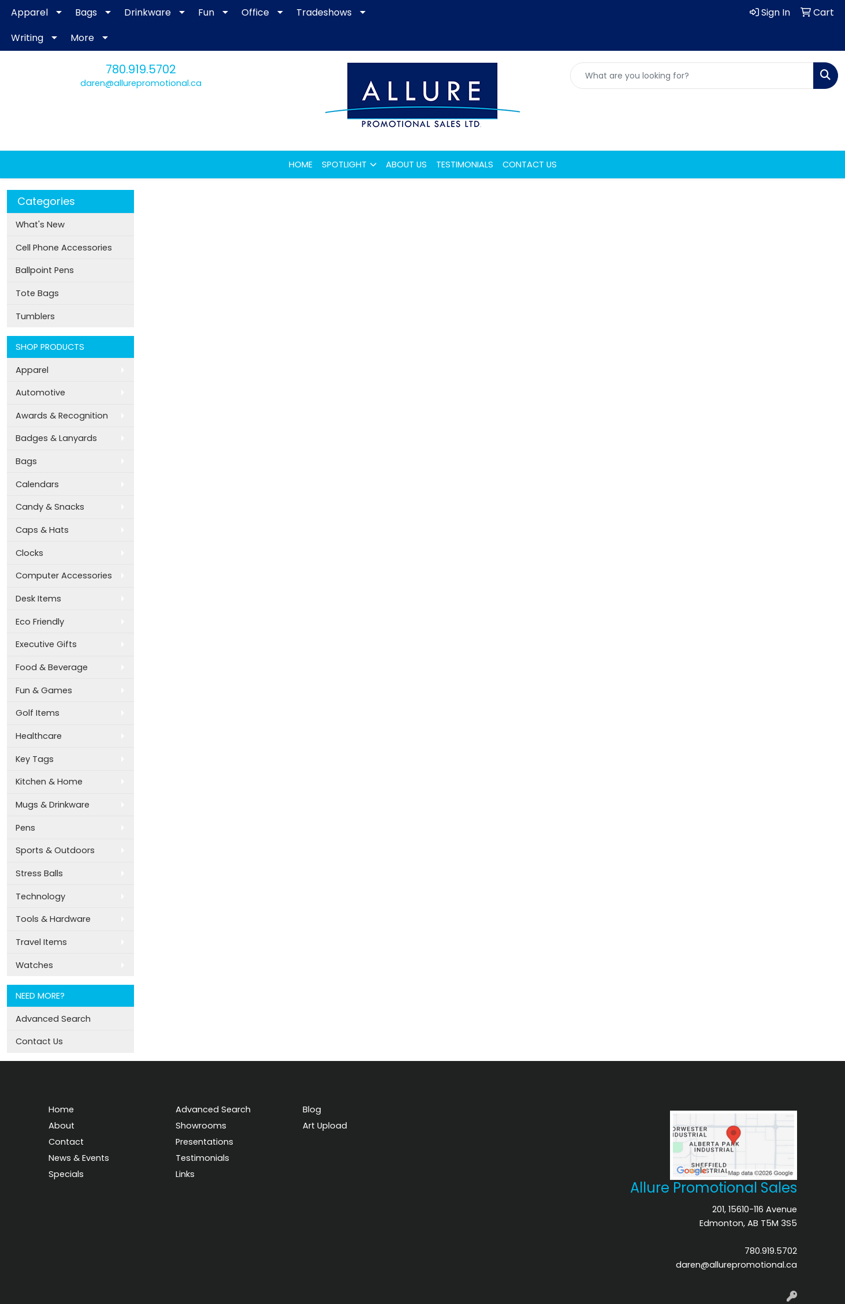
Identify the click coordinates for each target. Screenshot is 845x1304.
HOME (300, 164)
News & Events (79, 1158)
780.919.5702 (141, 69)
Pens (25, 828)
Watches (34, 965)
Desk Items (38, 598)
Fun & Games (44, 690)
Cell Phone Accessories (64, 247)
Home (61, 1109)
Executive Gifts (46, 644)
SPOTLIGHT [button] (344, 164)
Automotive (40, 392)
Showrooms (201, 1125)
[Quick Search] (692, 75)
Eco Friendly (40, 621)
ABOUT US (406, 164)
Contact (66, 1142)
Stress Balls (39, 873)
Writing (27, 37)
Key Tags (35, 759)
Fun (206, 12)
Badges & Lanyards (56, 438)
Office (255, 12)
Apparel (29, 12)
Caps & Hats (42, 530)
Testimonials (202, 1158)
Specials (66, 1174)
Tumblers (35, 316)
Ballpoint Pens (45, 270)
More (82, 37)
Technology (40, 896)
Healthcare (39, 736)
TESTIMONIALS (464, 164)
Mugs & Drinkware (53, 804)
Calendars (37, 484)
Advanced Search (53, 1019)
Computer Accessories (64, 575)
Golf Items (37, 713)
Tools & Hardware (53, 919)
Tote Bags (37, 293)
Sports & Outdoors (55, 850)
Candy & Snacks (50, 507)
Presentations (204, 1142)
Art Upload (325, 1125)
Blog (312, 1109)
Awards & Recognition (62, 415)
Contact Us (39, 1041)
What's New (40, 224)
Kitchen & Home (49, 781)
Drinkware (147, 12)
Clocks (29, 553)
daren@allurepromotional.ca (141, 83)
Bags (86, 12)
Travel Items (41, 942)
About (62, 1125)
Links (185, 1174)
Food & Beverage (52, 667)
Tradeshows (324, 12)
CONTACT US (529, 164)
